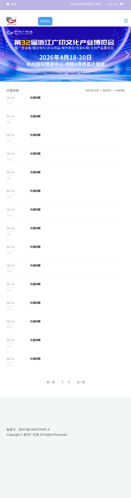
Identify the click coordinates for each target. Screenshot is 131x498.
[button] (127, 54)
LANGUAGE (112, 4)
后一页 (81, 382)
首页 (14, 4)
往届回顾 (120, 90)
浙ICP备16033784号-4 (34, 429)
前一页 (51, 382)
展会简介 (107, 90)
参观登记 (45, 21)
